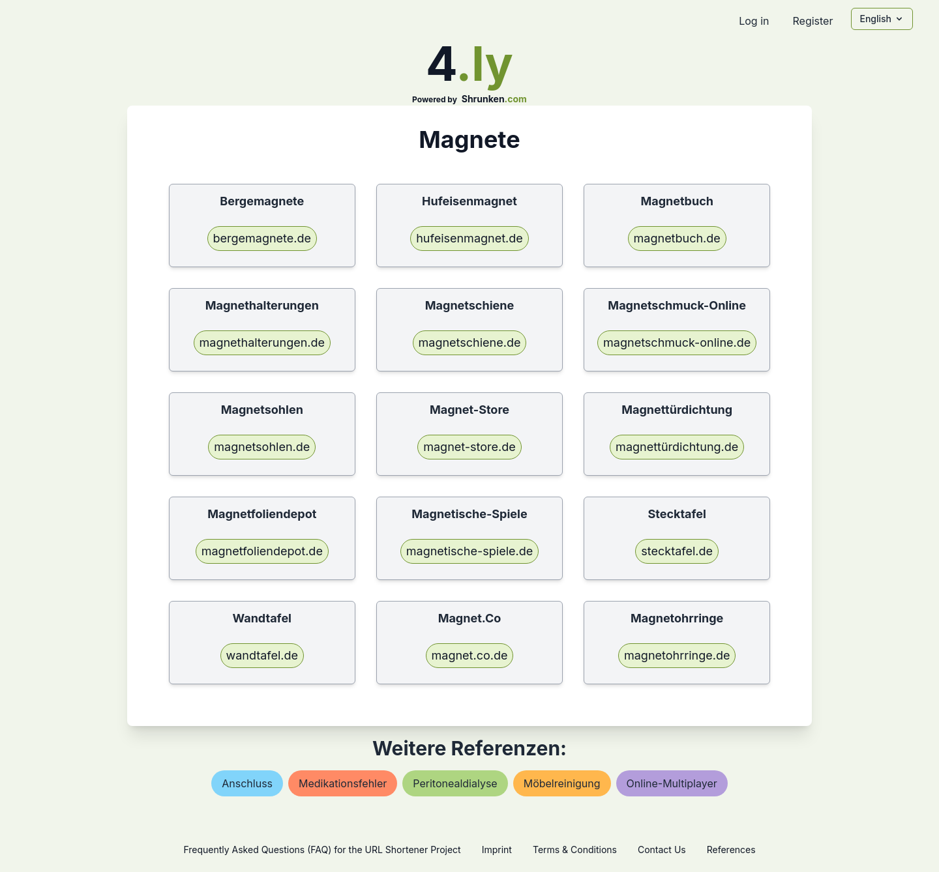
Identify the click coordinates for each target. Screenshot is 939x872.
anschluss (247, 783)
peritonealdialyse (455, 783)
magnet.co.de (470, 655)
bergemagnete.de (262, 238)
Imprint (497, 849)
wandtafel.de (262, 655)
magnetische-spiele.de (469, 551)
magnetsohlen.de (262, 447)
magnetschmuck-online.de (677, 342)
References (731, 849)
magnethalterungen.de (262, 342)
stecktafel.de (677, 551)
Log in (754, 20)
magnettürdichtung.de (677, 447)
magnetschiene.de (470, 342)
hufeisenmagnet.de (469, 238)
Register (812, 20)
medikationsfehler (343, 783)
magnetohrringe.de (677, 655)
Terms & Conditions (575, 849)
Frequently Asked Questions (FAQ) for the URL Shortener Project (321, 849)
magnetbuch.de (677, 238)
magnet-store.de (469, 447)
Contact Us (662, 849)
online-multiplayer (672, 783)
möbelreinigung (562, 783)
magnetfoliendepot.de (262, 551)
